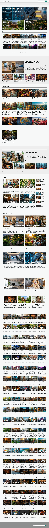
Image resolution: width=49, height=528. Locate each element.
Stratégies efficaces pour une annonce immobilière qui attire (33, 37)
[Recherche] (41, 1)
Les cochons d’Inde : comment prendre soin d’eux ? (15, 504)
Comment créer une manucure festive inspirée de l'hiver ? (7, 81)
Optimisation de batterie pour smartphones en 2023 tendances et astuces (41, 171)
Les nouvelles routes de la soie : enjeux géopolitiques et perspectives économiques (9, 98)
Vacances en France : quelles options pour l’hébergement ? (9, 140)
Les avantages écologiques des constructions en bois (7, 22)
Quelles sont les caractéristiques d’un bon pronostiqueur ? (6, 514)
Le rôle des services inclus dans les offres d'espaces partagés (6, 48)
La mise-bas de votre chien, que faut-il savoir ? (42, 483)
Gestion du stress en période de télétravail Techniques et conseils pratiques (30, 171)
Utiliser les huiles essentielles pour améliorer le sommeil (43, 189)
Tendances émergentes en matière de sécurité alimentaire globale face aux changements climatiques (9, 112)
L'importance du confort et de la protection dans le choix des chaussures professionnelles (27, 202)
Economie (14, 3)
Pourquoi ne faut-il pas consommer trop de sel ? (15, 493)
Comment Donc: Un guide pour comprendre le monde (23, 126)
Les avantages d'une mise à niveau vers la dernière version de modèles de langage (12, 9)
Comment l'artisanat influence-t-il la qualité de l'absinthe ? (35, 226)
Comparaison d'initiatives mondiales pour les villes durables (39, 112)
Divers (35, 3)
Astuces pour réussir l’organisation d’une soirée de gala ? (24, 504)
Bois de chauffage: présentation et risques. (43, 202)
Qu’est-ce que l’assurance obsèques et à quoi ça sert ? (24, 493)
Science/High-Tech (29, 3)
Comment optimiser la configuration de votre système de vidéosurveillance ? (13, 263)
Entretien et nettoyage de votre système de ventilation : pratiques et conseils (43, 194)
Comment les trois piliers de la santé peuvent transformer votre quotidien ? (10, 187)
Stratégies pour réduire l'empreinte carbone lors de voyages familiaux (35, 244)
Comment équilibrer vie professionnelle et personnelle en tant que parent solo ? (10, 202)
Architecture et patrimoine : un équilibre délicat (7, 380)
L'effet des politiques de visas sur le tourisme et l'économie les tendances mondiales (39, 98)
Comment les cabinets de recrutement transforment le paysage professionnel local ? (18, 81)
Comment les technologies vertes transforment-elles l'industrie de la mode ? (35, 152)
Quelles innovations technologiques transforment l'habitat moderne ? (33, 62)
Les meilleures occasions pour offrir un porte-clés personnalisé (38, 305)
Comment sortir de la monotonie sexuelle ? (43, 206)
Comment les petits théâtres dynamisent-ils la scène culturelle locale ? (7, 171)
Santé (24, 3)
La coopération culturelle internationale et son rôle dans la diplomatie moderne (8, 126)
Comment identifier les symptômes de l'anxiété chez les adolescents (43, 181)
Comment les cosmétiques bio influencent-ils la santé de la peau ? (27, 187)
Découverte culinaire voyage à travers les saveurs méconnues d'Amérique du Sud (23, 98)
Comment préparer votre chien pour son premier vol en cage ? (42, 338)
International (20, 3)
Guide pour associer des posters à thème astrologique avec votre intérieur (41, 81)
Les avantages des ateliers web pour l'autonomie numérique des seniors (43, 198)
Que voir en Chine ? (36, 125)
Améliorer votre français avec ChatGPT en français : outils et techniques (29, 81)
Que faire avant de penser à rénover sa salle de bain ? (33, 514)
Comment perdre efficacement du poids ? (7, 493)
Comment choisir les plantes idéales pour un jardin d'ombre (6, 431)
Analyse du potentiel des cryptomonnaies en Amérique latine (24, 112)
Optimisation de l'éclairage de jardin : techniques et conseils (30, 22)
